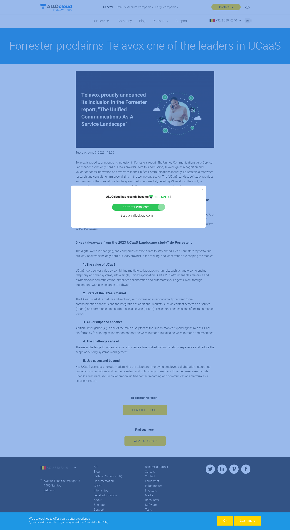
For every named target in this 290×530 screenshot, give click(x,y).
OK (225, 520)
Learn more (247, 520)
